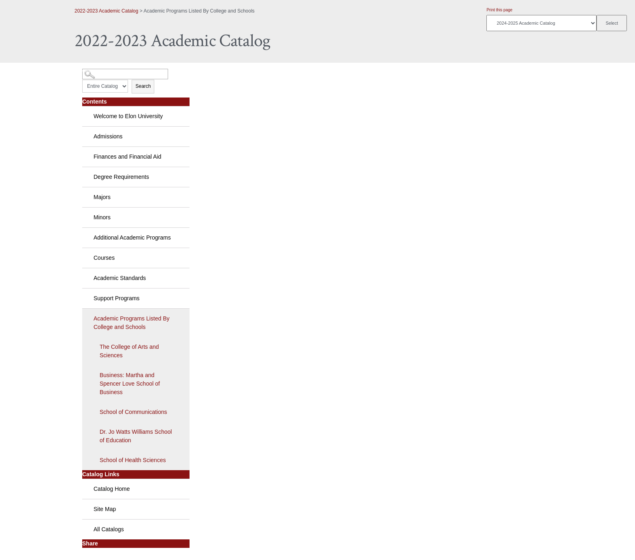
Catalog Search (97, 71)
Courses (104, 258)
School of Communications (133, 412)
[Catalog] (541, 23)
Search (143, 86)
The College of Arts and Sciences (129, 351)
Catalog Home (112, 489)
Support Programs (117, 298)
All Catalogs (109, 529)
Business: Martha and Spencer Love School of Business (130, 383)
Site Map (105, 509)
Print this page (499, 10)
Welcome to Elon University (128, 116)
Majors (102, 197)
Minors (102, 217)
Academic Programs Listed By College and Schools (132, 322)
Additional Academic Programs (132, 237)
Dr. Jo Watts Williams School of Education (136, 435)
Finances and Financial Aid (127, 156)
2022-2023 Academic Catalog (106, 11)
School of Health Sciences (133, 460)
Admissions (108, 136)
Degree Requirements (121, 177)
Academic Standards (120, 278)
